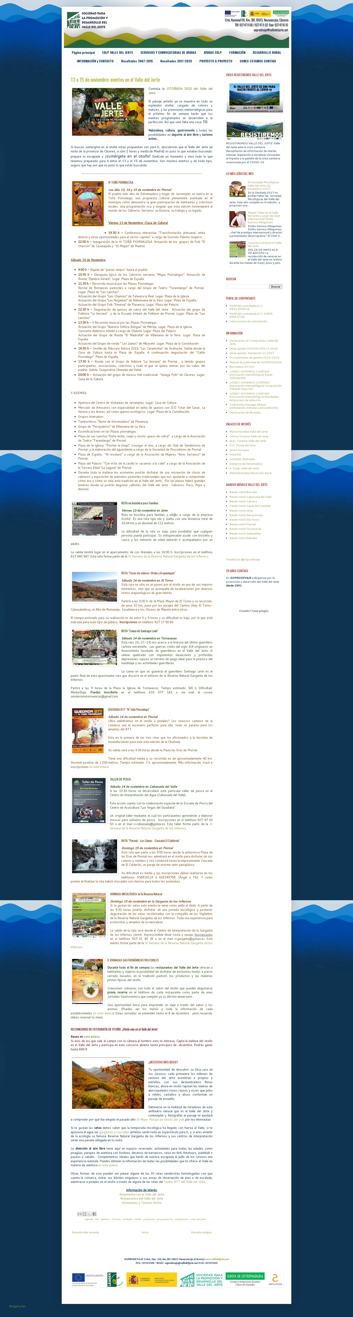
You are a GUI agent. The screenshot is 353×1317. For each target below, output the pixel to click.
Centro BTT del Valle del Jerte (184, 1182)
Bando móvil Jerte (241, 510)
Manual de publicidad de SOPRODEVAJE (255, 362)
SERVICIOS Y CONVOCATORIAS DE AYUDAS (168, 52)
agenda (89, 1219)
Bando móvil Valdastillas (245, 533)
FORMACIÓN (237, 52)
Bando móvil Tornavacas (245, 529)
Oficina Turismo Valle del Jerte (248, 436)
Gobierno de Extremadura (246, 464)
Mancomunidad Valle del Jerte (248, 431)
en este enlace (99, 767)
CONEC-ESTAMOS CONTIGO (258, 61)
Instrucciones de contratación (248, 321)
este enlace (91, 1037)
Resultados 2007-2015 (137, 61)
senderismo (182, 1219)
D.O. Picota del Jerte (242, 445)
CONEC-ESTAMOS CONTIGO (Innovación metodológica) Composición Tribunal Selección (255, 386)
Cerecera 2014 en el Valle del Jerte (264, 244)
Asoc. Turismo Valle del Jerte (247, 441)
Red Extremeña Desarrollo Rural (250, 473)
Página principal (83, 52)
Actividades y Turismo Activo (142, 1203)
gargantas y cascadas (114, 1132)
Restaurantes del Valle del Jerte (141, 1198)
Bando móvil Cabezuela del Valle (250, 497)
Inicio (145, 1232)
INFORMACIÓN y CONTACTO (95, 61)
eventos (105, 1219)
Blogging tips (17, 1306)
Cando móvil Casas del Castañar (250, 506)
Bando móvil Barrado (243, 492)
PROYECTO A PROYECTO (215, 61)
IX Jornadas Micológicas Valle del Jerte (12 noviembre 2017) (263, 185)
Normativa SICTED (241, 367)
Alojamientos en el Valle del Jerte (141, 1194)
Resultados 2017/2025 (176, 61)
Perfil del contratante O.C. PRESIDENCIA (246, 307)
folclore (116, 1219)
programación (165, 1219)
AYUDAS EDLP (213, 52)
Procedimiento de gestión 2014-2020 (254, 357)
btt (97, 1219)
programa (149, 1219)
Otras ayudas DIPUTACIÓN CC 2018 (253, 348)
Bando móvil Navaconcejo (246, 515)
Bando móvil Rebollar (243, 538)
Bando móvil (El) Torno (244, 519)
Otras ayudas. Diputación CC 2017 (251, 353)
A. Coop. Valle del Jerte (244, 468)
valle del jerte (198, 1219)
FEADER (235, 454)
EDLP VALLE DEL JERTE (117, 52)
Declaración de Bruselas (245, 412)
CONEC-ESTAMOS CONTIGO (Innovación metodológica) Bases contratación (250, 375)
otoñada (128, 1219)
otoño (138, 1219)
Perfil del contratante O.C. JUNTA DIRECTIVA (250, 315)
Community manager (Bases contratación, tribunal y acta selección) (253, 406)
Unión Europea (239, 450)
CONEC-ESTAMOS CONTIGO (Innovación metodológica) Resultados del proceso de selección (254, 397)
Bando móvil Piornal (242, 524)
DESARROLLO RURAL (267, 52)
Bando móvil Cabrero (243, 501)
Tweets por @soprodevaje (243, 559)
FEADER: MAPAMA (242, 459)
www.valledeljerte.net (217, 1259)
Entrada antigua (201, 1232)
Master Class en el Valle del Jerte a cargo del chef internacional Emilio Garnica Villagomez (264, 217)
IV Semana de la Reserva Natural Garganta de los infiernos (168, 556)
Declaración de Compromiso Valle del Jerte (253, 342)
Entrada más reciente (85, 1232)
